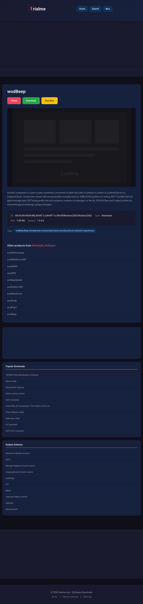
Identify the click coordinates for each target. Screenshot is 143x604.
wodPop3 (12, 307)
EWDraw (9, 503)
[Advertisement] (71, 45)
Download (31, 100)
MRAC (8, 490)
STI (7, 484)
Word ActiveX (12, 509)
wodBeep (11, 314)
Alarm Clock (11, 381)
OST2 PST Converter (15, 431)
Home (82, 9)
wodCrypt (10, 478)
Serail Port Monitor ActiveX (18, 453)
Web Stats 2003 (13, 418)
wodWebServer (14, 293)
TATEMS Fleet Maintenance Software (22, 375)
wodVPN (11, 273)
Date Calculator (12, 400)
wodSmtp (12, 300)
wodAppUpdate (14, 280)
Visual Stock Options (15, 387)
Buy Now (49, 100)
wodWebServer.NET (17, 259)
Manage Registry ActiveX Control (20, 466)
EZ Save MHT (12, 424)
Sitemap (87, 596)
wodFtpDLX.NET (15, 287)
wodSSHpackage (15, 252)
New (108, 9)
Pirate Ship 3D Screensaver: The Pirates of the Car (28, 406)
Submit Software (70, 596)
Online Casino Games (15, 393)
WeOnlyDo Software (43, 245)
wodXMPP (12, 266)
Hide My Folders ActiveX (16, 497)
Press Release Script (15, 412)
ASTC (8, 459)
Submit (95, 9)
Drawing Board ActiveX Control (19, 472)
